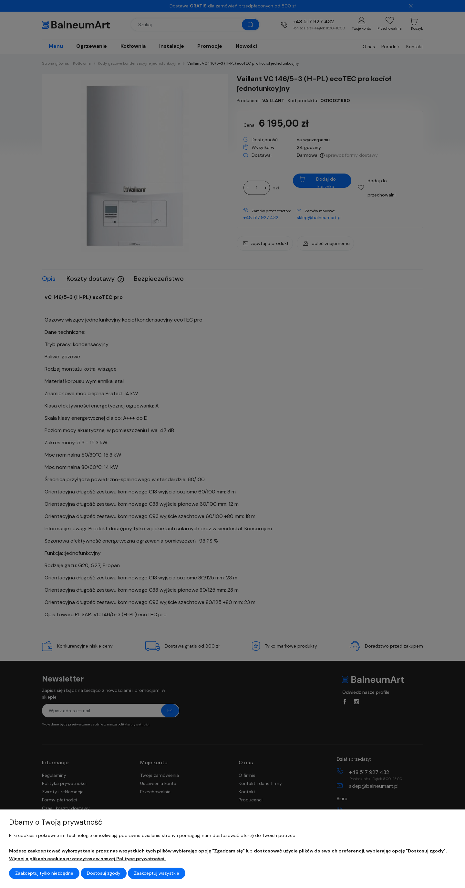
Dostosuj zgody (103, 873)
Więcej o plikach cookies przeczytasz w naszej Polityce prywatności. (87, 859)
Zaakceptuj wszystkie (156, 873)
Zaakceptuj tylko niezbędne (44, 873)
